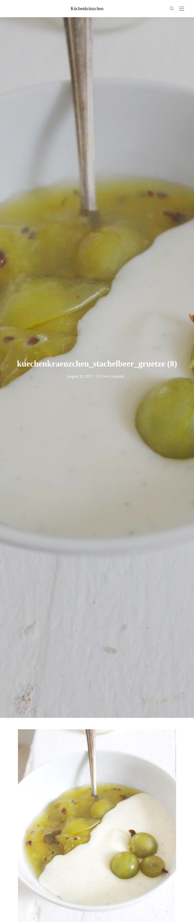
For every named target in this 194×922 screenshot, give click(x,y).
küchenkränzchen (87, 8)
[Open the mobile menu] (181, 9)
